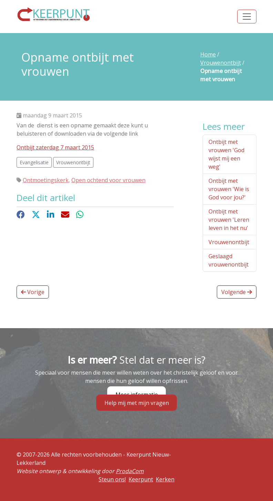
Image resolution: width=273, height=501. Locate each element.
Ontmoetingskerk (46, 180)
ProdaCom (130, 471)
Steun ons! (112, 479)
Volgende (236, 292)
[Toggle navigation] (246, 16)
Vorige (32, 292)
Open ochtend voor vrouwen (108, 180)
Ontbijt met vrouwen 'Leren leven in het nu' (229, 220)
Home (208, 54)
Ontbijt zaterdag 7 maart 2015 (55, 147)
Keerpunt (141, 479)
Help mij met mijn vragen (136, 403)
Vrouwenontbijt (220, 62)
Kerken (165, 479)
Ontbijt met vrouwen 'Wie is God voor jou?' (229, 189)
